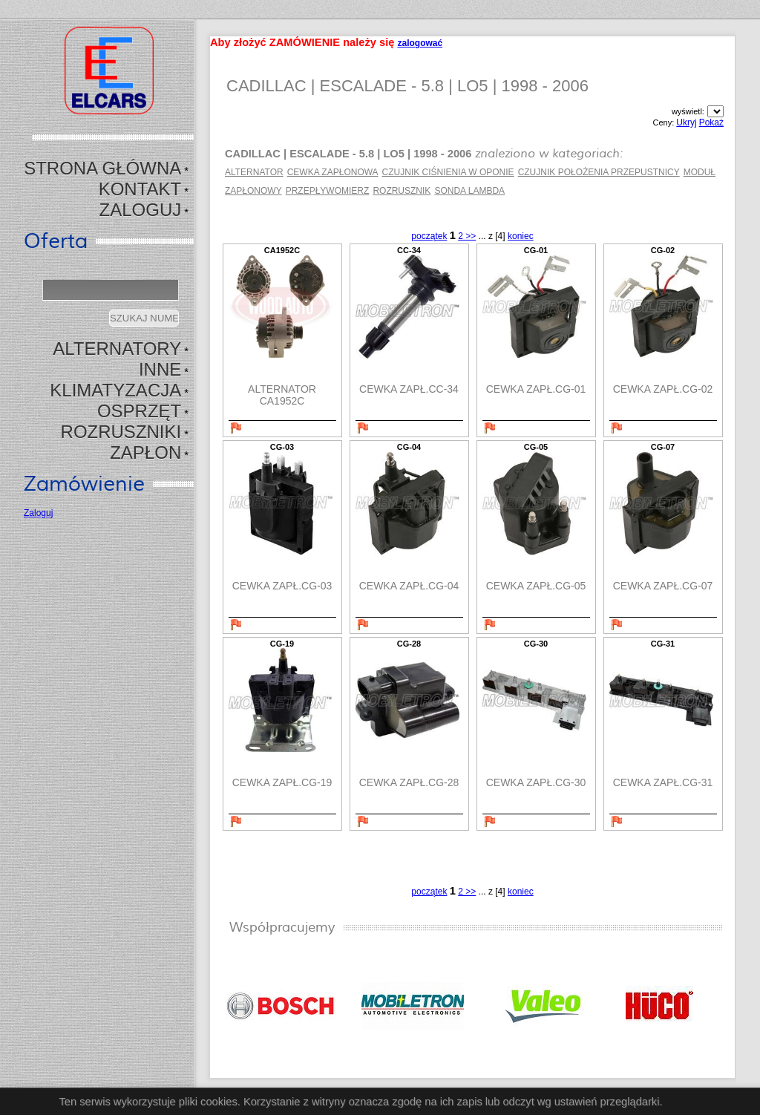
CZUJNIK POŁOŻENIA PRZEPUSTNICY (599, 172)
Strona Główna (102, 168)
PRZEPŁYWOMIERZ (328, 191)
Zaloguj (140, 210)
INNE (160, 369)
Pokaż (711, 122)
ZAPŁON (145, 452)
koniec (521, 236)
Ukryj (686, 122)
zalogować (419, 43)
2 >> (467, 236)
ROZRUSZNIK (401, 191)
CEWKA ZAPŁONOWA (333, 172)
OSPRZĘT (139, 411)
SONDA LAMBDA (469, 191)
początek (429, 236)
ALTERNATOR (254, 172)
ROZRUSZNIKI (121, 432)
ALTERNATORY (117, 349)
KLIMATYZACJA (115, 390)
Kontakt (140, 189)
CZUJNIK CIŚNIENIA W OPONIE (448, 172)
